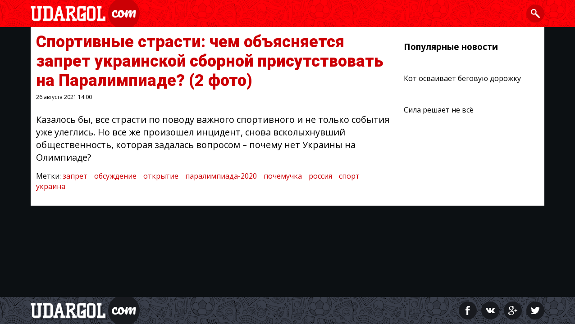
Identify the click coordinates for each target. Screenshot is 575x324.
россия (320, 176)
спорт (349, 176)
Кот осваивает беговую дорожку (462, 78)
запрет (75, 176)
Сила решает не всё (439, 110)
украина (50, 186)
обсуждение (115, 176)
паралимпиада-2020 (221, 176)
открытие (160, 176)
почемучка (283, 176)
